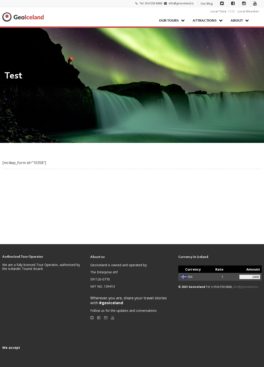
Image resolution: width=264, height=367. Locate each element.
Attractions (205, 21)
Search (257, 20)
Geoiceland (23, 17)
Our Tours (169, 21)
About (237, 21)
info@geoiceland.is (181, 3)
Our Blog (207, 3)
